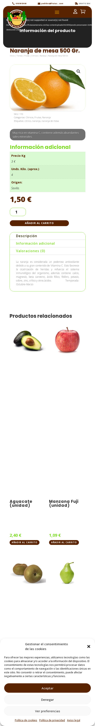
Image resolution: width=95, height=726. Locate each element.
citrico (28, 120)
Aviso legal (73, 720)
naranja (36, 120)
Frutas (26, 55)
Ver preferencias (47, 711)
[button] (89, 646)
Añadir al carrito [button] (24, 542)
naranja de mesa (50, 120)
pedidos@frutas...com (52, 3)
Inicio (12, 55)
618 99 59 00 (21, 3)
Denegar (47, 699)
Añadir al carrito (39, 223)
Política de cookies (26, 720)
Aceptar (47, 688)
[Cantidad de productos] (18, 212)
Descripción (26, 236)
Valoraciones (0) (30, 251)
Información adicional (35, 243)
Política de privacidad (52, 720)
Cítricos (34, 55)
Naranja (43, 55)
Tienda (19, 55)
